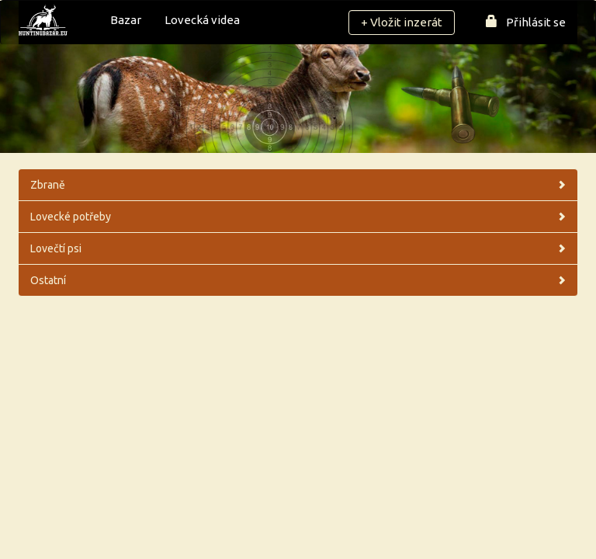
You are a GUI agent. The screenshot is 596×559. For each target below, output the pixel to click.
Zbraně (298, 185)
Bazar (125, 19)
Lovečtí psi (298, 248)
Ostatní (298, 280)
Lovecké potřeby (298, 217)
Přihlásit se (526, 22)
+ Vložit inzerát (401, 22)
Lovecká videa (202, 19)
